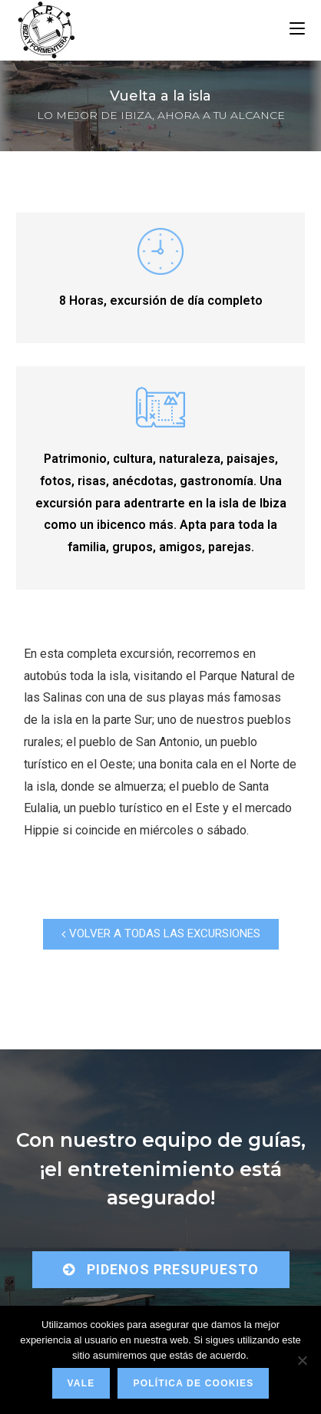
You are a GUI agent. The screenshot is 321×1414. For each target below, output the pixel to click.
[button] (161, 934)
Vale (81, 1383)
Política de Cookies (193, 1383)
